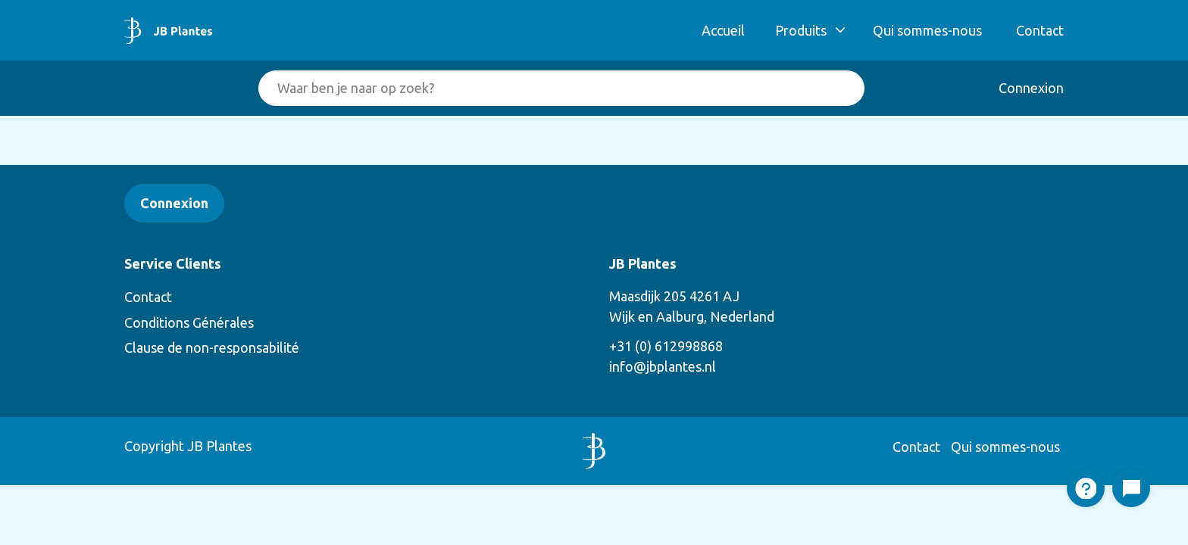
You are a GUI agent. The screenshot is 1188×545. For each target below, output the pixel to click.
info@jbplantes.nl (662, 366)
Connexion (1031, 87)
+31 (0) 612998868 (666, 345)
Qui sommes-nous (927, 30)
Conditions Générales (189, 322)
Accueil (723, 30)
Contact (1040, 30)
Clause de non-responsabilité (211, 347)
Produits (801, 30)
